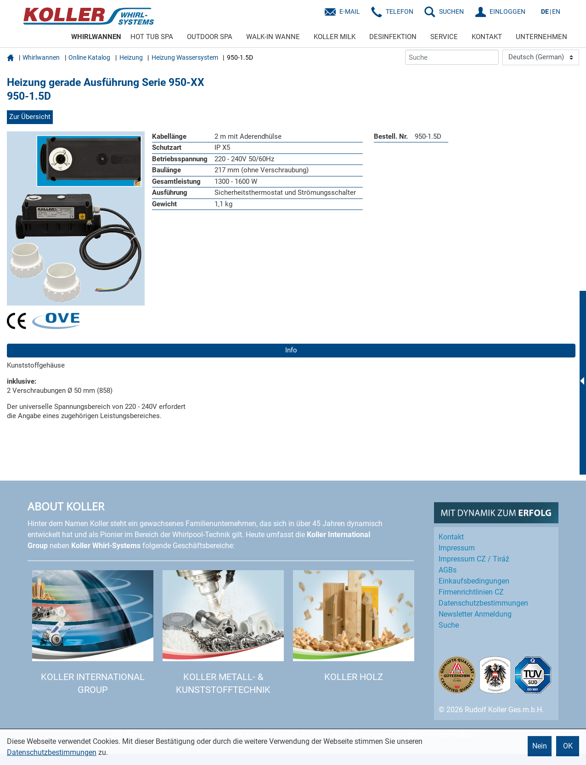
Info (291, 350)
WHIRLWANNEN (96, 37)
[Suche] (452, 57)
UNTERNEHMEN (541, 37)
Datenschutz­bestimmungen (483, 603)
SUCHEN (451, 11)
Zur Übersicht (30, 117)
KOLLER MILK (334, 37)
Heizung (131, 57)
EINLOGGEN (507, 11)
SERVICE (444, 37)
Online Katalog (89, 57)
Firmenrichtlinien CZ (471, 592)
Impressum (457, 548)
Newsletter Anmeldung (475, 614)
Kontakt (451, 537)
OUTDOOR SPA (209, 37)
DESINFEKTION (393, 37)
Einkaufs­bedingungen (474, 581)
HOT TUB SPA (151, 37)
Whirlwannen (41, 57)
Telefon (399, 11)
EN (556, 11)
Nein (539, 746)
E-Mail (349, 11)
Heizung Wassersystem (185, 57)
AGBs (447, 570)
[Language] (540, 57)
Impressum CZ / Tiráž (474, 559)
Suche (449, 625)
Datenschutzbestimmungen (51, 752)
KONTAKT (487, 37)
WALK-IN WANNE (273, 37)
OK (568, 746)
